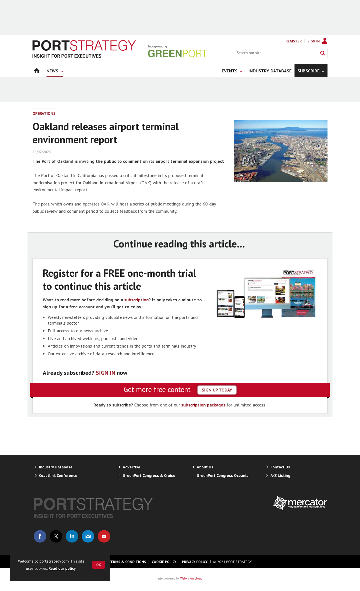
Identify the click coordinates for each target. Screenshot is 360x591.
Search (322, 53)
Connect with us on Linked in (72, 536)
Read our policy (62, 568)
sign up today (217, 390)
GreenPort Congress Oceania (222, 475)
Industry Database (55, 466)
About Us (205, 466)
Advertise (131, 466)
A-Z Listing (280, 475)
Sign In (314, 41)
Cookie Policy (164, 562)
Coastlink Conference (58, 475)
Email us (88, 536)
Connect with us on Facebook (40, 536)
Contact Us (280, 466)
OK (98, 565)
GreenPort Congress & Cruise (149, 475)
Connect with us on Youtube (104, 536)
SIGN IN (105, 373)
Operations (44, 113)
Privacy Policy (195, 562)
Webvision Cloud (191, 578)
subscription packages (203, 405)
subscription (136, 300)
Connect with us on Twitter (56, 536)
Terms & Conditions (127, 562)
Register (294, 41)
